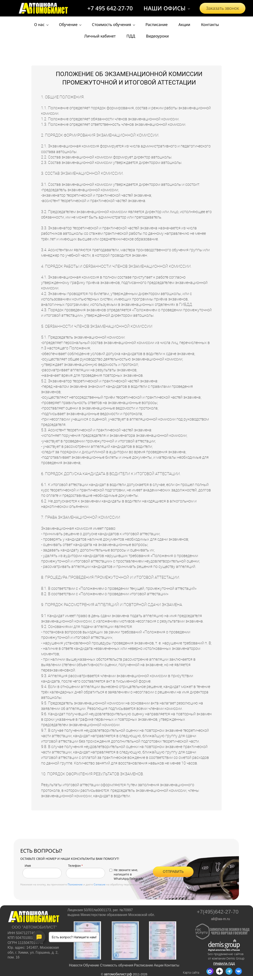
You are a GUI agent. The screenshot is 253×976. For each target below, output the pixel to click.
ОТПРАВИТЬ (173, 871)
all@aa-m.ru (220, 919)
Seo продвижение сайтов (225, 954)
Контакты (171, 965)
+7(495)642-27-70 (218, 911)
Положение (75, 884)
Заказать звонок (222, 8)
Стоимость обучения (116, 965)
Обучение (91, 965)
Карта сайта (191, 972)
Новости (75, 965)
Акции (159, 965)
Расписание (143, 965)
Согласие (100, 884)
